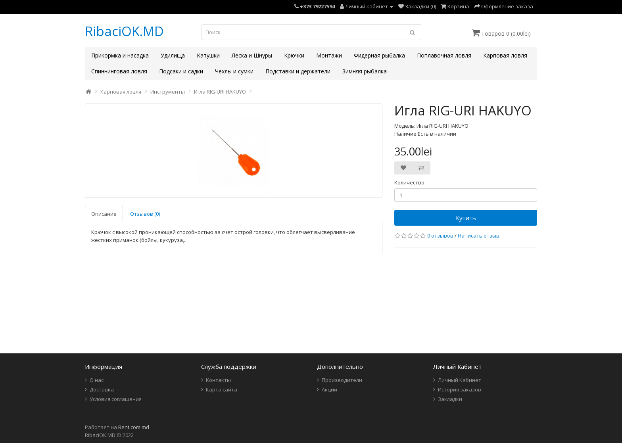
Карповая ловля (505, 55)
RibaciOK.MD (124, 31)
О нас (97, 380)
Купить (466, 218)
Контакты (218, 380)
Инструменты (167, 91)
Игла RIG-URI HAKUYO (220, 91)
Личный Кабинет (459, 380)
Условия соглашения (116, 399)
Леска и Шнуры (252, 55)
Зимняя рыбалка (364, 71)
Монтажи (329, 55)
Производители (342, 380)
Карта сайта (221, 389)
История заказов (459, 389)
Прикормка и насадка (120, 55)
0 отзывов (440, 235)
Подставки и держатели (297, 71)
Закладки (450, 399)
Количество (409, 182)
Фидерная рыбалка (379, 55)
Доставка (102, 389)
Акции (329, 389)
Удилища (173, 55)
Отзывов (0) (145, 213)
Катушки (208, 55)
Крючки (294, 55)
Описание (104, 213)
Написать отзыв (478, 235)
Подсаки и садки (181, 71)
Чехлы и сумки (234, 71)
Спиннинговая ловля (119, 71)
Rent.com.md (133, 427)
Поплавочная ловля (444, 55)
